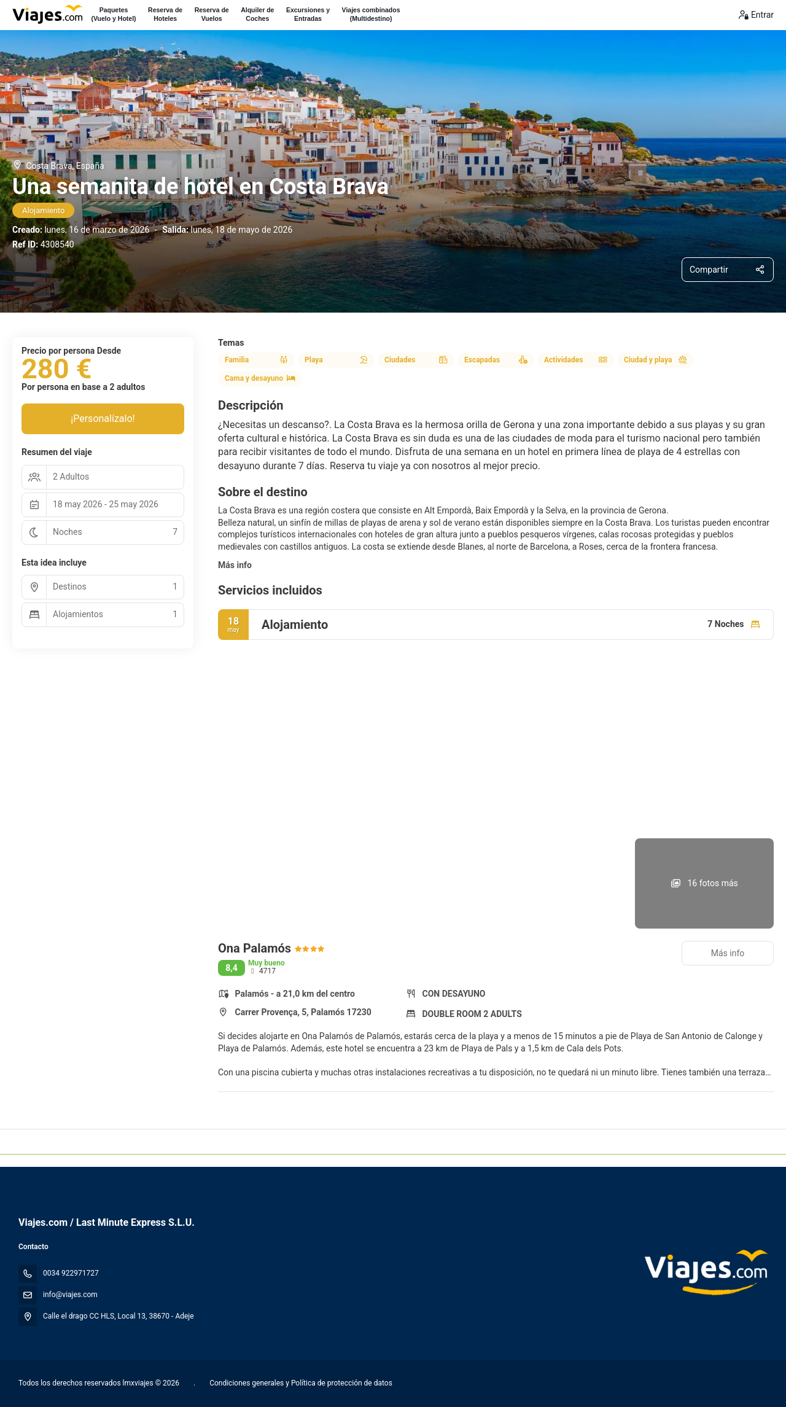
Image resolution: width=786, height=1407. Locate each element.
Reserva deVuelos (212, 14)
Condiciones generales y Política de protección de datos (300, 1383)
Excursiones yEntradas (308, 14)
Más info (235, 565)
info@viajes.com (70, 1294)
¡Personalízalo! (102, 418)
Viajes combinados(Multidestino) (371, 14)
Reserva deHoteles (165, 14)
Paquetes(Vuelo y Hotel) (113, 14)
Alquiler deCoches (257, 14)
